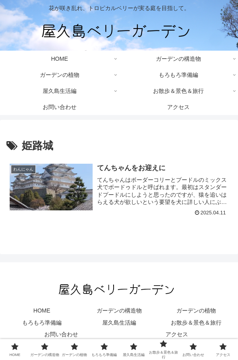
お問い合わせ (61, 334)
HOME (41, 310)
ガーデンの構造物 (119, 310)
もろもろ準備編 (42, 322)
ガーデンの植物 (196, 310)
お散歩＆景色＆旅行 (196, 322)
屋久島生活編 (119, 322)
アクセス (177, 334)
